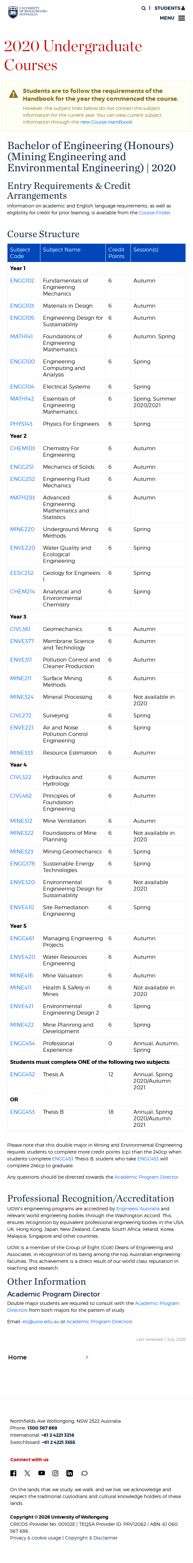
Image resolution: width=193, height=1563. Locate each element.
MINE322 (22, 833)
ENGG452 (22, 1074)
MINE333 (21, 752)
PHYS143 (21, 424)
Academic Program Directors (99, 1321)
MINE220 (22, 529)
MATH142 (22, 398)
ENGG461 (22, 938)
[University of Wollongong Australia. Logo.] (28, 12)
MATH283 (22, 497)
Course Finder (154, 212)
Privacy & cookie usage (35, 1537)
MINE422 (22, 1024)
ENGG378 (22, 863)
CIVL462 (21, 795)
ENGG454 (22, 1043)
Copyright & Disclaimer (91, 1537)
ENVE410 (22, 907)
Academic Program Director (146, 1177)
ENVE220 (22, 547)
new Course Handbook (106, 122)
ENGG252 (22, 479)
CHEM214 (22, 591)
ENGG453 (22, 1112)
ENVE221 (22, 727)
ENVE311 (21, 659)
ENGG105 (22, 317)
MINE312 (21, 821)
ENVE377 (22, 641)
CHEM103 (22, 448)
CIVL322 (21, 777)
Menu (172, 18)
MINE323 (22, 851)
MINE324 (22, 697)
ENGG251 (22, 467)
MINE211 (21, 678)
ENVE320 (22, 882)
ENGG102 (22, 280)
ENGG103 (22, 305)
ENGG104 (22, 386)
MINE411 (21, 987)
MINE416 (21, 975)
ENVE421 (22, 1006)
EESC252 (22, 573)
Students (169, 8)
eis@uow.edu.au (40, 1321)
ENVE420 (22, 957)
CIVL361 (20, 629)
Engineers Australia (137, 1208)
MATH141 (21, 336)
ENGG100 (22, 361)
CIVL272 (21, 715)
